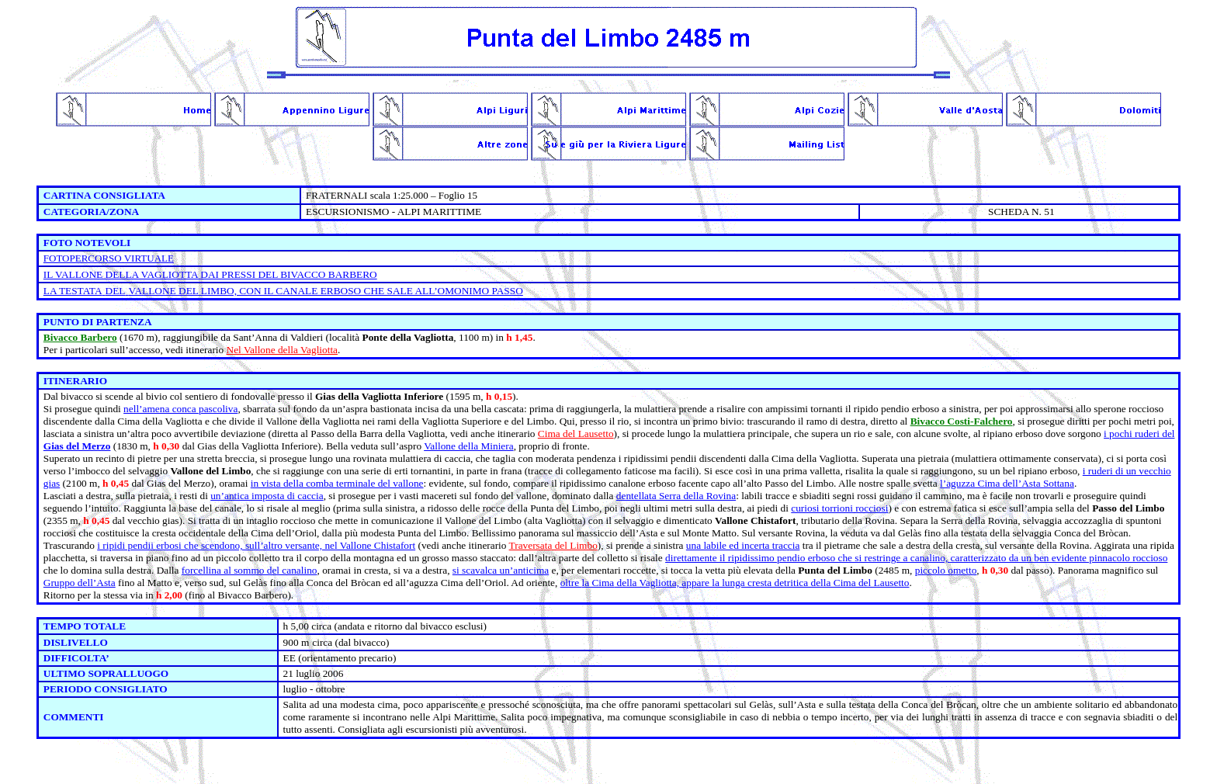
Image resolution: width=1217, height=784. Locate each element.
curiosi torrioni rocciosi (839, 508)
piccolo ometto (946, 570)
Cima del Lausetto (576, 433)
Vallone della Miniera (468, 446)
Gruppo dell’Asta (79, 582)
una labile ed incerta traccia (743, 545)
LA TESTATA (72, 291)
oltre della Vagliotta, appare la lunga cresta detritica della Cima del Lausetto (735, 582)
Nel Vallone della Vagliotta (282, 350)
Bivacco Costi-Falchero (961, 421)
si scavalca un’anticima (500, 570)
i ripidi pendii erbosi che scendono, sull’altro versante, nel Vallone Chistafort (256, 545)
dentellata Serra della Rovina (676, 495)
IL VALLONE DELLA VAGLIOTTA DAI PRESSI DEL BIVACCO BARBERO (210, 274)
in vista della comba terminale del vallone (337, 483)
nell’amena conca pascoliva (180, 409)
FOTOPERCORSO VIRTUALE (108, 258)
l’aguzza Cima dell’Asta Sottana (1007, 483)
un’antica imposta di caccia (266, 495)
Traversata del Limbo (553, 545)
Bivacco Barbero (80, 337)
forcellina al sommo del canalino (249, 570)
